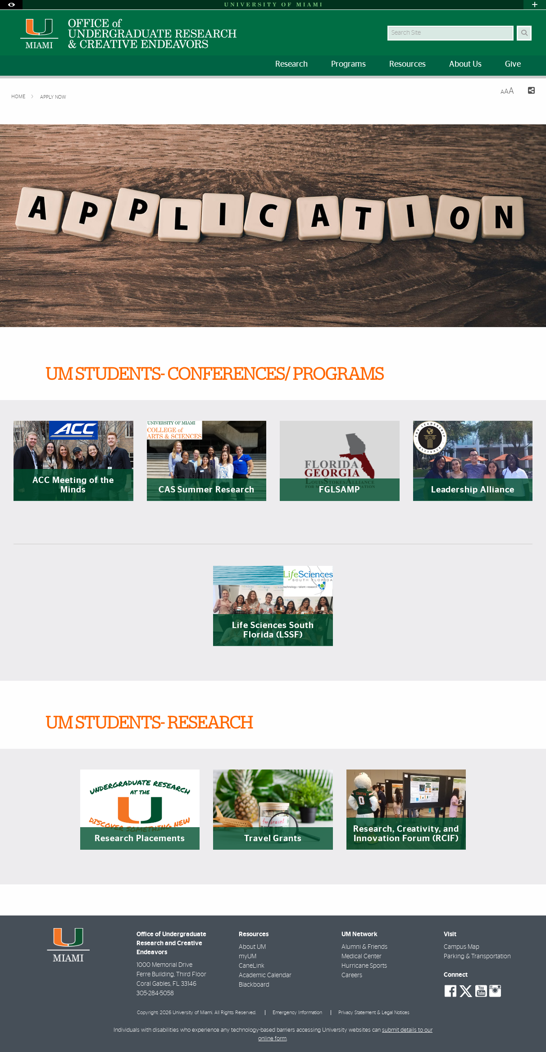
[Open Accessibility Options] (11, 4)
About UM (252, 947)
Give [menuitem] (513, 64)
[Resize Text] (507, 91)
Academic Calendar (265, 975)
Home (19, 96)
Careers (351, 975)
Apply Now (53, 97)
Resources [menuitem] (407, 64)
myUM (247, 956)
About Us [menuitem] (465, 64)
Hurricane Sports (364, 966)
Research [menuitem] (291, 64)
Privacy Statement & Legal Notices (374, 1012)
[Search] (524, 33)
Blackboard (254, 985)
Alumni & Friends (364, 947)
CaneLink (251, 966)
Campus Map (461, 947)
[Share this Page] (528, 91)
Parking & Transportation (477, 956)
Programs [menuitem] (348, 64)
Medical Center (361, 956)
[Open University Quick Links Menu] (534, 4)
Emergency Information (297, 1012)
